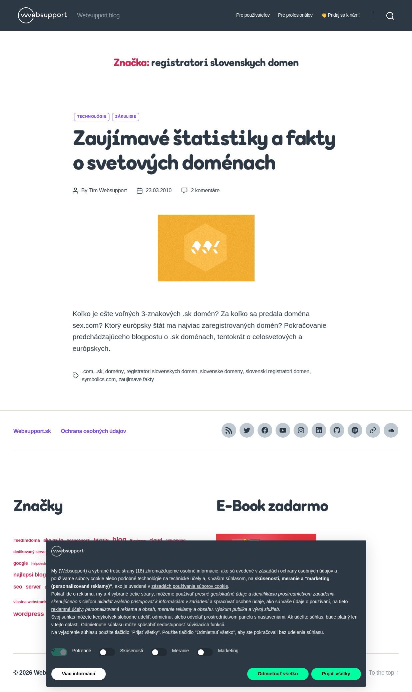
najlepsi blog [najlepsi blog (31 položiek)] (29, 574)
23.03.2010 (158, 190)
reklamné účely (67, 609)
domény (114, 371)
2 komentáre (205, 190)
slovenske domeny (221, 371)
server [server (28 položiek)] (33, 587)
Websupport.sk (32, 431)
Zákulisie (125, 117)
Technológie (92, 117)
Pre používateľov (253, 15)
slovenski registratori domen (277, 371)
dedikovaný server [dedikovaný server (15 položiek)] (30, 551)
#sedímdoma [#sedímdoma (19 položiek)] (26, 540)
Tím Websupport (108, 190)
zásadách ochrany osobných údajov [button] (296, 570)
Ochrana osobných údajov (93, 431)
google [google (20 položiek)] (20, 563)
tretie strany (141, 594)
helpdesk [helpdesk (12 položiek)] (38, 563)
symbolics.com (99, 379)
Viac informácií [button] (78, 673)
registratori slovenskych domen (161, 371)
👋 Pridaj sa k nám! (340, 15)
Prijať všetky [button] (336, 673)
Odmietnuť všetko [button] (278, 673)
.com (87, 371)
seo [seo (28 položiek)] (17, 587)
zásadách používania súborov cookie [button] (189, 586)
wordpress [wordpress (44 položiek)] (28, 613)
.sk (99, 371)
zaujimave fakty (136, 379)
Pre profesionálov (295, 15)
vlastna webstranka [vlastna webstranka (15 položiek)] (31, 602)
